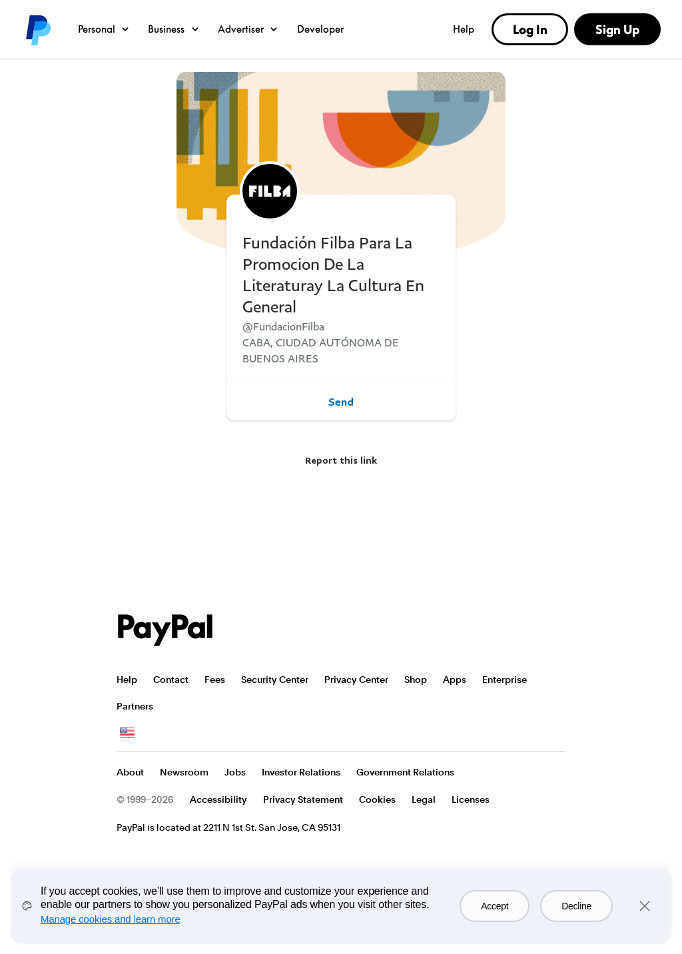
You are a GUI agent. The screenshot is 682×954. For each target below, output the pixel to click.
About (130, 772)
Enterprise (504, 679)
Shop (415, 679)
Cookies (377, 799)
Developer (320, 29)
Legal (424, 799)
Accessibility (218, 799)
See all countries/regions (127, 732)
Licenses (471, 799)
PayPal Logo (165, 630)
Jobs (235, 772)
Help (463, 29)
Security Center (274, 679)
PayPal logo (37, 29)
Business (174, 29)
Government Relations (405, 772)
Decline (576, 906)
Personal (104, 29)
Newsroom (184, 772)
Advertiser (248, 29)
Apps (454, 679)
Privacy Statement (303, 799)
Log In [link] (530, 29)
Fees (214, 679)
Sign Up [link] (617, 29)
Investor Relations (301, 772)
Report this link (341, 460)
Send (341, 401)
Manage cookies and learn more (110, 919)
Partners (135, 706)
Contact (170, 679)
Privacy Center (356, 679)
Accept (494, 906)
